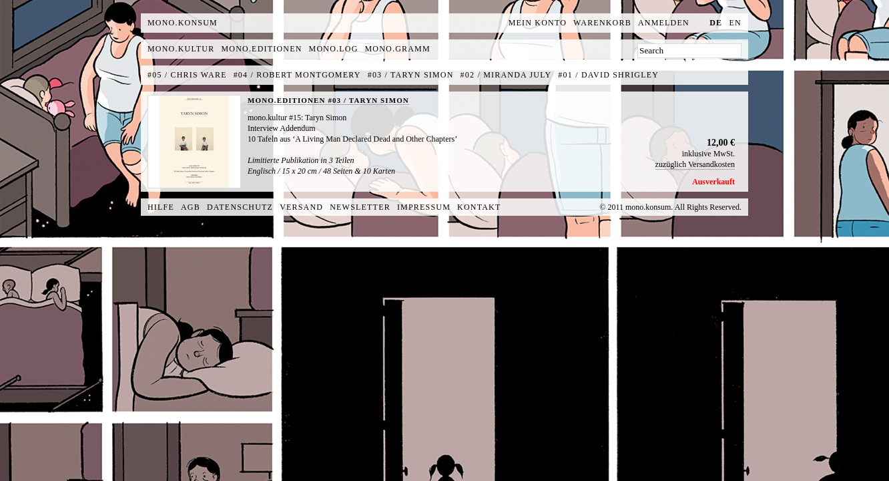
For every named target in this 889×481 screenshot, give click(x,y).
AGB (190, 207)
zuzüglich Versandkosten (695, 164)
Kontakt (479, 207)
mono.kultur (180, 48)
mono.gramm (397, 48)
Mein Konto (538, 22)
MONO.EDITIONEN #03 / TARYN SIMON (328, 100)
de (715, 22)
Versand (301, 207)
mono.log (333, 48)
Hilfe (160, 207)
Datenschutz (240, 207)
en (735, 22)
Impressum (424, 207)
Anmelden (663, 22)
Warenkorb (602, 22)
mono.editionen (261, 48)
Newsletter (360, 207)
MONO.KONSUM (182, 22)
